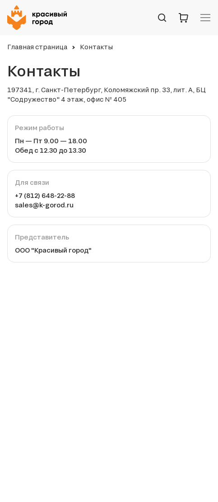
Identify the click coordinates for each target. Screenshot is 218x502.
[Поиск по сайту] (162, 17)
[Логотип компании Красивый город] (39, 17)
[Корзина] (183, 17)
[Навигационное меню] (205, 17)
